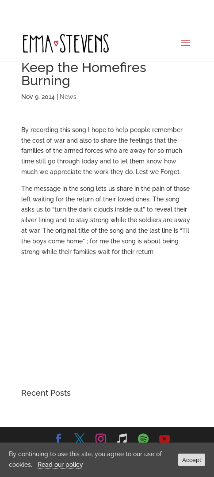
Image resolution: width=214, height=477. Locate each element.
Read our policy (60, 464)
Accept (191, 459)
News (68, 96)
